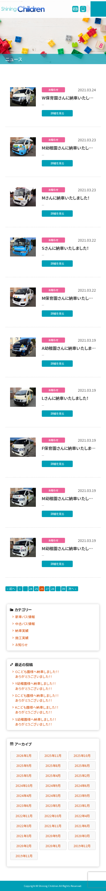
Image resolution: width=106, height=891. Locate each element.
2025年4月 (53, 775)
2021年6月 (82, 826)
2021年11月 (52, 826)
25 (36, 589)
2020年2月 (23, 846)
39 (63, 589)
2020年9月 (53, 836)
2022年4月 (82, 816)
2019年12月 (82, 846)
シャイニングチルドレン (24, 9)
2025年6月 (82, 765)
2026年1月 (23, 755)
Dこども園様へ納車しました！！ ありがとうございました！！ (55, 698)
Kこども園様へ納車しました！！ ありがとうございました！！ (55, 710)
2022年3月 (23, 826)
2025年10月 (82, 755)
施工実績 (22, 637)
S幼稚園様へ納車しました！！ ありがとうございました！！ (55, 722)
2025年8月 (53, 765)
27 (47, 589)
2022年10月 (52, 816)
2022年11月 (23, 816)
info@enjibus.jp (75, 9)
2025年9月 (23, 765)
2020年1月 (53, 846)
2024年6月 (82, 785)
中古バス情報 (25, 623)
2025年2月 (82, 775)
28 (52, 589)
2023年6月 (23, 805)
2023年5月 (53, 805)
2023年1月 (82, 805)
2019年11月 (23, 856)
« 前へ (11, 589)
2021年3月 (23, 836)
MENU (98, 9)
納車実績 (22, 630)
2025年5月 (23, 775)
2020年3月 (82, 836)
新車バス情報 (25, 616)
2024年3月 (53, 795)
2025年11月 (52, 755)
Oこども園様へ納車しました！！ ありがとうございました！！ (55, 674)
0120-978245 (83, 9)
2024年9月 (53, 785)
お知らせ (21, 644)
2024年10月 (23, 785)
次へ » (72, 589)
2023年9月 (82, 795)
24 (30, 589)
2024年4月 (23, 795)
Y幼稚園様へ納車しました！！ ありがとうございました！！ (55, 686)
